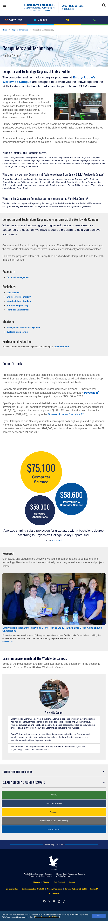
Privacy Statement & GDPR (47, 917)
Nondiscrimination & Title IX (33, 889)
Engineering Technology (19, 297)
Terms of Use (95, 889)
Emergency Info (12, 889)
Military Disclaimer (54, 889)
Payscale (91, 392)
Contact (72, 882)
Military (54, 795)
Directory (46, 882)
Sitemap (36, 882)
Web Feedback (59, 882)
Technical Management (18, 277)
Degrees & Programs (20, 30)
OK (98, 916)
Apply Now (13, 19)
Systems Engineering (17, 332)
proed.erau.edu (61, 346)
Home (4, 30)
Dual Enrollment (54, 829)
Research (54, 812)
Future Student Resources (17, 771)
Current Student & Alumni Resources (23, 782)
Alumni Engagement (54, 803)
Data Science (13, 292)
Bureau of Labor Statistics (66, 414)
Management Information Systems (23, 327)
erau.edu (54, 862)
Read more (7, 641)
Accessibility (54, 893)
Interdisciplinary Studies (19, 301)
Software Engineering (17, 305)
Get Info (40, 19)
